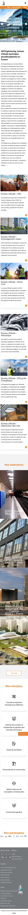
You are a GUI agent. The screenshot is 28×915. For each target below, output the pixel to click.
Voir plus (14, 673)
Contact (24, 7)
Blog (8, 7)
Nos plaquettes (23, 733)
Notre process (16, 7)
